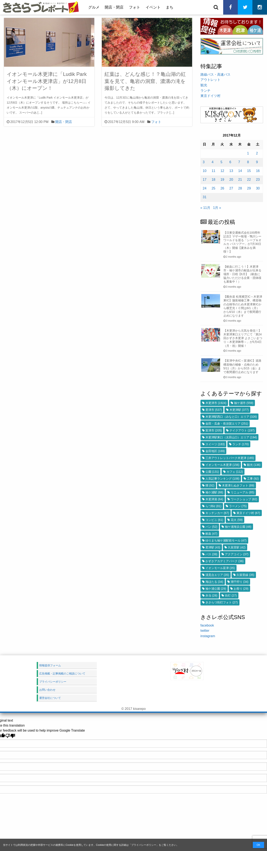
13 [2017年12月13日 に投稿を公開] (231, 171)
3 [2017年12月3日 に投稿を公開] (204, 162)
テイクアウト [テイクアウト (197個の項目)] (242, 430)
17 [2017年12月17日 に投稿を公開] (205, 179)
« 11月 (205, 207)
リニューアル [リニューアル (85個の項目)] (242, 492)
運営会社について (50, 697)
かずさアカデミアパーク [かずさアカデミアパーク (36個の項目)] (224, 561)
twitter (204, 630)
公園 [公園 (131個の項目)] (212, 471)
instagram (207, 636)
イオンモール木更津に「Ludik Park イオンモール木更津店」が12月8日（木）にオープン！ (47, 81)
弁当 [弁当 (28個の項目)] (211, 595)
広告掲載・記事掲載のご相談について (62, 673)
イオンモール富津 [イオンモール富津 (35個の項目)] (220, 568)
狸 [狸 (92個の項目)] (209, 485)
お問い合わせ (47, 689)
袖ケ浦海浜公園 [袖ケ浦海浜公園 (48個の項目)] (238, 526)
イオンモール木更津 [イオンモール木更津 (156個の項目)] (222, 464)
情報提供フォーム (50, 665)
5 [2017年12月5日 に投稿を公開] (221, 162)
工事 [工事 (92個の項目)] (253, 478)
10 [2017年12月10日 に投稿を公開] (205, 171)
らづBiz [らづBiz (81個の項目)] (213, 506)
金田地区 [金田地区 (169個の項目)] (215, 451)
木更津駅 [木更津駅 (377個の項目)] (239, 409)
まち (169, 7)
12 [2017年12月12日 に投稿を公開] (222, 171)
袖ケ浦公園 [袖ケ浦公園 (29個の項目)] (215, 588)
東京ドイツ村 (210, 96)
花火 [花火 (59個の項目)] (237, 519)
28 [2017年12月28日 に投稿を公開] (240, 188)
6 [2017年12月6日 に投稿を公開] (230, 162)
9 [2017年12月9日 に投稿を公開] (257, 162)
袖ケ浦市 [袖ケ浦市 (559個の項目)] (243, 403)
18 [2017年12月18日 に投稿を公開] (213, 179)
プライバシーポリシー (143, 844)
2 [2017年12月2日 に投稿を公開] (257, 153)
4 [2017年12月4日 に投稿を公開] (212, 162)
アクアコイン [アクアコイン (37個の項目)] (236, 554)
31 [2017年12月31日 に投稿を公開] (205, 197)
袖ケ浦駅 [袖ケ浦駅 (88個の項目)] (214, 492)
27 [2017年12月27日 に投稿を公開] (231, 188)
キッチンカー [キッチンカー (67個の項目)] (217, 513)
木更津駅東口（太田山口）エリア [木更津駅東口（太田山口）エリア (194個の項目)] (231, 437)
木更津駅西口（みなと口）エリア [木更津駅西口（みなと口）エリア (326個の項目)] (231, 416)
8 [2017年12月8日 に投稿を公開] (248, 162)
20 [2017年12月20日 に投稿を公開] (231, 179)
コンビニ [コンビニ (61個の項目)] (214, 519)
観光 (203, 85)
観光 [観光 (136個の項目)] (254, 464)
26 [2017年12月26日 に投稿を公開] (222, 188)
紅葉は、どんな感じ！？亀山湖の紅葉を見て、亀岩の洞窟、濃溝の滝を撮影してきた (145, 81)
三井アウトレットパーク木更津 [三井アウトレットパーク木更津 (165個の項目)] (229, 458)
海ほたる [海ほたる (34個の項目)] (214, 581)
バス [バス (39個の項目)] (211, 554)
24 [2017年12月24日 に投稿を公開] (205, 188)
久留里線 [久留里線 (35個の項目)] (245, 575)
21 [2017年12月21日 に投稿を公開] (240, 179)
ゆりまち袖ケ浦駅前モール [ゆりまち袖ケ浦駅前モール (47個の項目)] (226, 540)
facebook (207, 625)
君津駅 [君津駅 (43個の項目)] (212, 547)
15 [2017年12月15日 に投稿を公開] (249, 171)
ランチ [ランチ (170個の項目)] (240, 444)
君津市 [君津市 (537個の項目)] (213, 409)
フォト (134, 7)
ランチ (205, 90)
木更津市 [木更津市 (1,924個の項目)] (215, 403)
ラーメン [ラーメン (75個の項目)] (238, 506)
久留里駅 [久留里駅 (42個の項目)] (237, 547)
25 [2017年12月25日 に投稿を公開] (213, 188)
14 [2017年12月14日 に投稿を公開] (240, 171)
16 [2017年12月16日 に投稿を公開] (258, 171)
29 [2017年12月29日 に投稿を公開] (249, 188)
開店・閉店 (114, 7)
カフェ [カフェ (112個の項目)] (235, 471)
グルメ (93, 7)
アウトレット (210, 79)
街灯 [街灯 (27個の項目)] (231, 595)
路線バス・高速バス (215, 74)
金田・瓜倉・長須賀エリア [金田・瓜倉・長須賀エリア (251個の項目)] (226, 423)
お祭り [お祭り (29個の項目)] (241, 588)
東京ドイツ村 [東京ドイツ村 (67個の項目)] (248, 513)
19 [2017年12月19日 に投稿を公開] (222, 179)
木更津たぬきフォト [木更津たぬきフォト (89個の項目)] (238, 485)
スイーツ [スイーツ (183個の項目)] (215, 444)
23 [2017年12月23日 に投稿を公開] (258, 179)
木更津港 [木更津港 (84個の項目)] (214, 499)
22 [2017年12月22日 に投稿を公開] (249, 179)
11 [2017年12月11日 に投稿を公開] (213, 171)
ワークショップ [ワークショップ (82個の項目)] (244, 499)
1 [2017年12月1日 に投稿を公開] (248, 153)
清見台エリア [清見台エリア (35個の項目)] (217, 575)
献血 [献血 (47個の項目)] (211, 533)
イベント (153, 7)
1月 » (217, 207)
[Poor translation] (10, 736)
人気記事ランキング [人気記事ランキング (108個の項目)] (222, 478)
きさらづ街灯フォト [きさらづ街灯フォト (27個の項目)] (221, 602)
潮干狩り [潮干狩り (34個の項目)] (239, 581)
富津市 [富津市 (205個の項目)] (213, 430)
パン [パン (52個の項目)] (211, 526)
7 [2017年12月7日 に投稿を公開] (239, 162)
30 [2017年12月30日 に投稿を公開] (258, 188)
